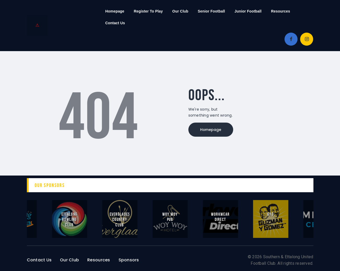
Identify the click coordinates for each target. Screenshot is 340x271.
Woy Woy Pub (170, 217)
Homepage (211, 130)
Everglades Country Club (120, 219)
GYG (270, 214)
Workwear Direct (220, 217)
